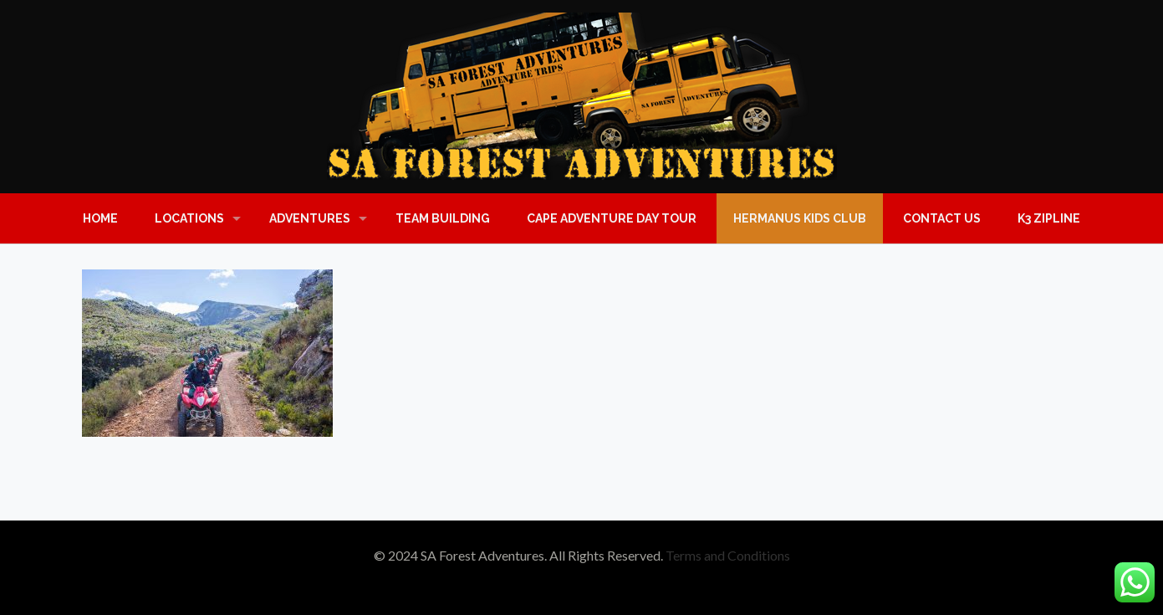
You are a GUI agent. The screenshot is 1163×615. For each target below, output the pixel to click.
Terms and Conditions (728, 555)
